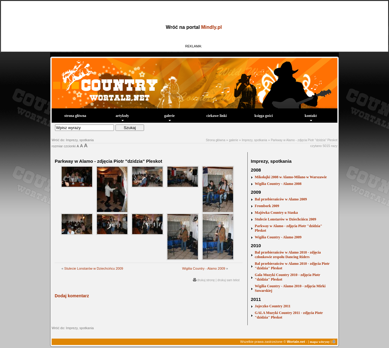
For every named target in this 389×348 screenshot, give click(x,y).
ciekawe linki (216, 116)
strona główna (75, 116)
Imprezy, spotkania (254, 140)
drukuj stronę (206, 280)
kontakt (311, 117)
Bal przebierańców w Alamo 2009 (281, 199)
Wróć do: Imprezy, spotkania (73, 140)
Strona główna (215, 140)
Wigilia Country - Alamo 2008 (278, 184)
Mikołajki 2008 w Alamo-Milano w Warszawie (291, 177)
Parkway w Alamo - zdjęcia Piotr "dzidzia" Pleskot (304, 140)
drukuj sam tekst (229, 280)
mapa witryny (320, 341)
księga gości (263, 116)
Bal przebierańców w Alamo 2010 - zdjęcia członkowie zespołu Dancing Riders (288, 254)
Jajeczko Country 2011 (272, 306)
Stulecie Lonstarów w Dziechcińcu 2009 (93, 268)
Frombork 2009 (267, 206)
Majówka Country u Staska (276, 212)
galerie (169, 117)
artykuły (122, 117)
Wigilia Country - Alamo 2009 (203, 268)
